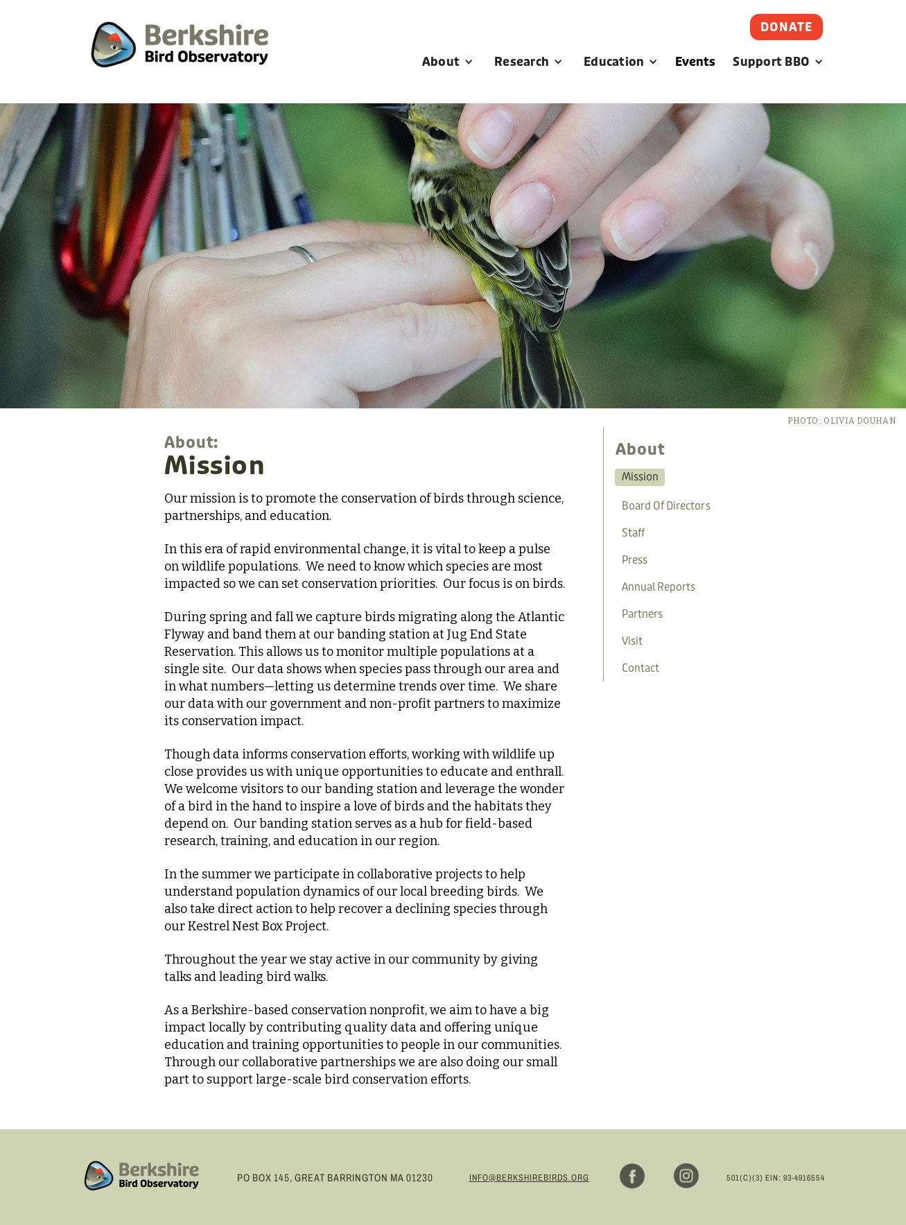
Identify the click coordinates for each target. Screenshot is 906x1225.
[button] (447, 61)
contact (640, 668)
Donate (786, 27)
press (634, 560)
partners (642, 614)
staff (633, 533)
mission (640, 477)
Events (695, 61)
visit (632, 641)
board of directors (666, 506)
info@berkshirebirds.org (529, 1178)
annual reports (658, 587)
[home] (179, 60)
